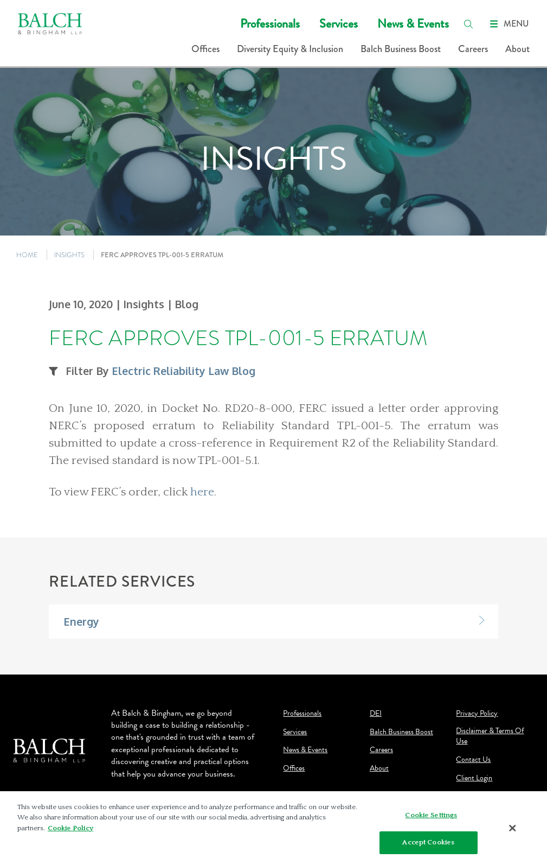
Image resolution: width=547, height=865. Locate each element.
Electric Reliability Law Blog (183, 371)
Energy (81, 621)
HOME (27, 255)
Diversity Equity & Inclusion (290, 49)
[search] (468, 24)
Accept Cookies (428, 842)
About (517, 49)
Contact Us (473, 759)
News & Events (413, 24)
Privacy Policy (477, 713)
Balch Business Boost (401, 49)
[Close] (512, 828)
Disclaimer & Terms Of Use (490, 736)
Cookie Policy (70, 828)
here (202, 492)
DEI (376, 713)
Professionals (270, 24)
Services (338, 24)
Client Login (474, 778)
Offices (205, 49)
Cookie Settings (431, 815)
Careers (473, 49)
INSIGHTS (69, 255)
